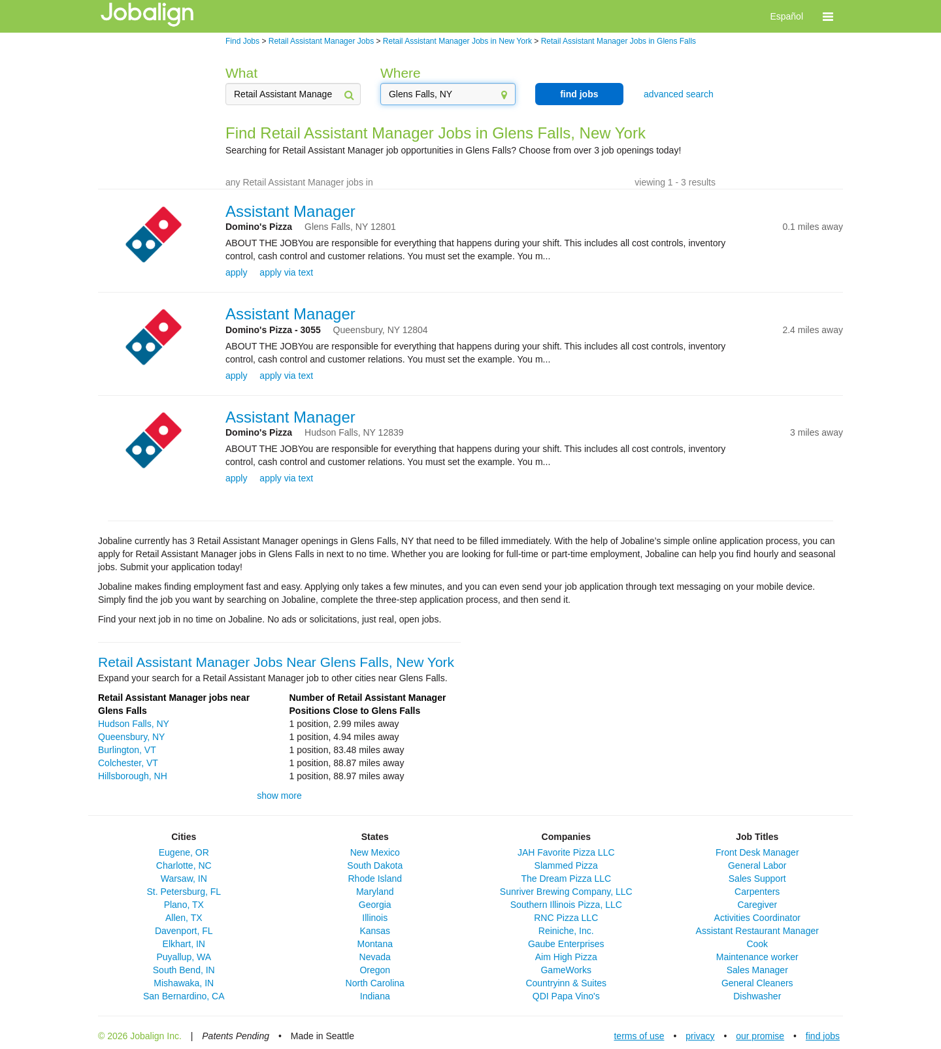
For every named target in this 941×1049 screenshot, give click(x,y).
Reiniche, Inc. (566, 931)
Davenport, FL (184, 931)
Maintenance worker (757, 957)
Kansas (374, 931)
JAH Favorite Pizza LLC (566, 852)
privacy (699, 1036)
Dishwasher (757, 996)
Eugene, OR (184, 852)
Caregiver (757, 904)
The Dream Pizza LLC (566, 878)
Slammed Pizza (566, 865)
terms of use (639, 1036)
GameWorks (565, 970)
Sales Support (757, 878)
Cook (757, 944)
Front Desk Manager (757, 852)
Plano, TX (184, 904)
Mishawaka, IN (184, 983)
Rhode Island (375, 878)
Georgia (375, 904)
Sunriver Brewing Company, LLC (566, 891)
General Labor (757, 865)
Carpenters (757, 891)
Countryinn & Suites (565, 983)
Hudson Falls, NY (133, 723)
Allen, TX (184, 917)
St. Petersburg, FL (183, 891)
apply (236, 272)
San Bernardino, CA (184, 996)
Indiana (375, 996)
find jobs (579, 94)
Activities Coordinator (757, 917)
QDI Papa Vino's (566, 996)
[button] (828, 16)
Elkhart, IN (184, 944)
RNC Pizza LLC (566, 917)
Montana (375, 944)
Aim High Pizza (566, 957)
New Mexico (375, 852)
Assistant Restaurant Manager (757, 931)
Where (400, 72)
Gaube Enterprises (566, 944)
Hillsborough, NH (132, 776)
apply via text (286, 272)
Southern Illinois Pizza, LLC (566, 904)
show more (279, 795)
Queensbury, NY (131, 737)
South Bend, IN (184, 970)
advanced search (679, 94)
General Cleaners (757, 983)
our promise (760, 1036)
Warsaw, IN (184, 878)
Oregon (374, 970)
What (241, 72)
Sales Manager (757, 970)
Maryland (375, 891)
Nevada (375, 957)
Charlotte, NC (184, 865)
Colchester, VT (128, 763)
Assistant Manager (290, 211)
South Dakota (375, 865)
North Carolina (375, 983)
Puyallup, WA (183, 957)
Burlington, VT (127, 750)
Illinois (375, 917)
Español (786, 16)
